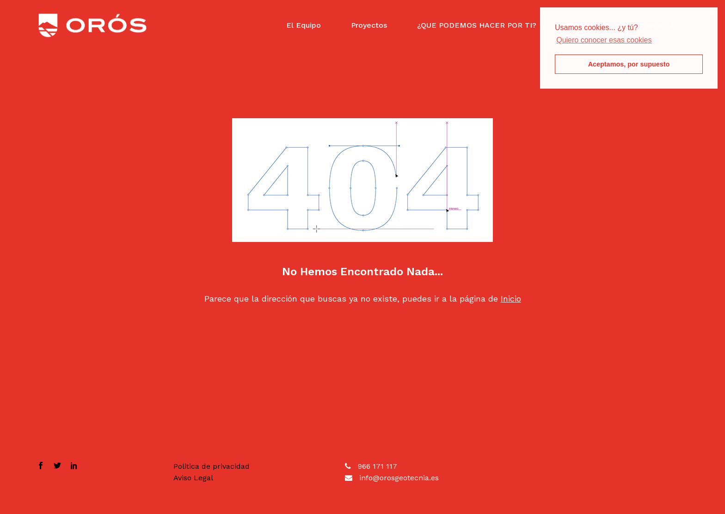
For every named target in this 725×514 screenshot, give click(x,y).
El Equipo (303, 25)
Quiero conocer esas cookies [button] (603, 40)
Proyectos (369, 25)
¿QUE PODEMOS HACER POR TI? (476, 25)
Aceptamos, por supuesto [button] (629, 64)
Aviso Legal (193, 477)
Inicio (511, 298)
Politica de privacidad (211, 466)
